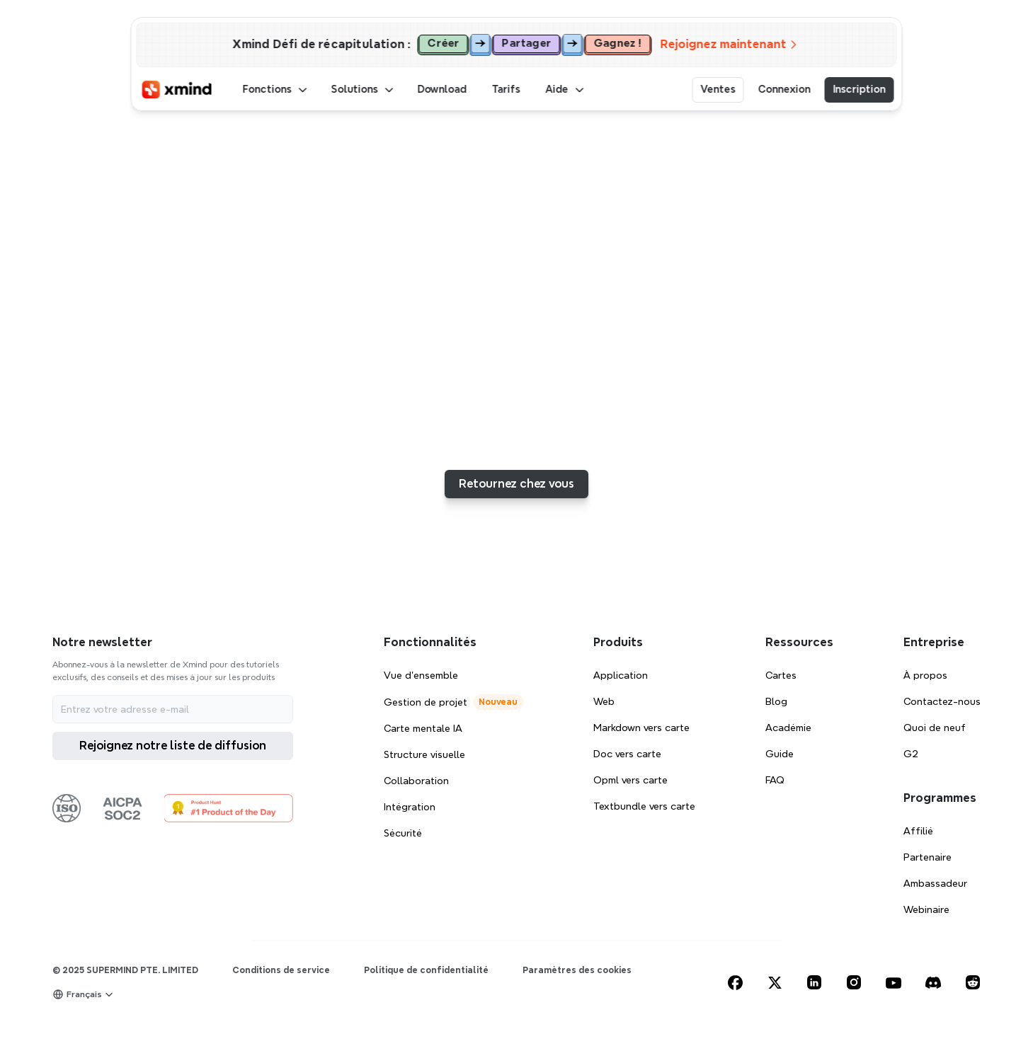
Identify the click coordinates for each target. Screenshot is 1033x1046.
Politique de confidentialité (426, 970)
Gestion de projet (425, 702)
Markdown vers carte (641, 727)
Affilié (918, 831)
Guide (779, 754)
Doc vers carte (627, 754)
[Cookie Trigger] (577, 970)
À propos (925, 675)
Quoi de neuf (934, 727)
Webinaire (926, 909)
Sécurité (403, 833)
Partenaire (927, 857)
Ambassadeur (935, 883)
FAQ (774, 780)
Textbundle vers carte (644, 806)
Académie (788, 727)
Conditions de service (281, 970)
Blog (776, 701)
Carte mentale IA (423, 728)
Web (604, 701)
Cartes (781, 675)
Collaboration (416, 781)
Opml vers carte (630, 780)
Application (620, 675)
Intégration (409, 807)
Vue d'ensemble (421, 675)
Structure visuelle (424, 754)
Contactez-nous (942, 701)
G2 (910, 754)
